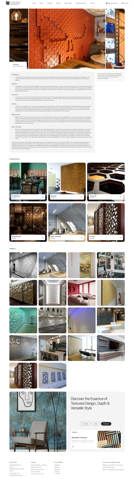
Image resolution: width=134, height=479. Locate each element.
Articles (58, 3)
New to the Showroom (37, 469)
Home (34, 3)
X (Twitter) (57, 473)
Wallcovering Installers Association (113, 465)
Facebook (57, 469)
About (41, 3)
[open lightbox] (23, 265)
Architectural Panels (18, 66)
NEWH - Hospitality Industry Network (113, 469)
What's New (68, 3)
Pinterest (56, 467)
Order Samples (35, 471)
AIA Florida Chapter (108, 467)
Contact (92, 3)
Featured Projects (81, 3)
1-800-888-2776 (15, 473)
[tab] (85, 424)
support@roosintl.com (16, 475)
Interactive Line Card (37, 474)
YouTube (56, 471)
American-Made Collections (39, 465)
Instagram (57, 465)
